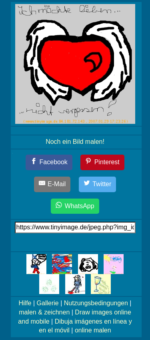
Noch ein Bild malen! (75, 141)
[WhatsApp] (75, 206)
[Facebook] (49, 162)
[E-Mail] (52, 184)
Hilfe (25, 303)
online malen (93, 330)
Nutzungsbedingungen (96, 303)
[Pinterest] (102, 162)
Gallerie (48, 303)
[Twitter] (97, 184)
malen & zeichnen (44, 312)
